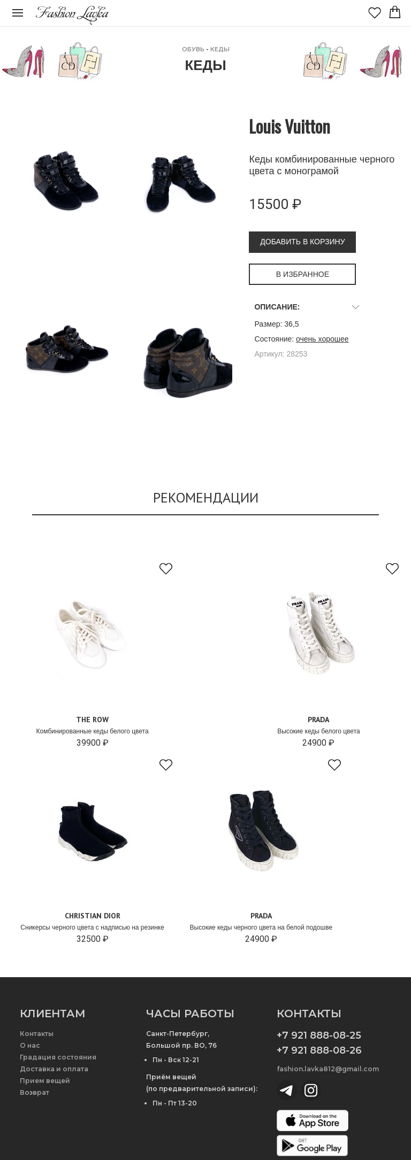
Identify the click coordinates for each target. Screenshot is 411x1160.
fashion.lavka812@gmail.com (328, 1069)
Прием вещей (45, 1081)
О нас (30, 1045)
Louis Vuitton (289, 125)
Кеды (220, 49)
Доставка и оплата (54, 1069)
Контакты (37, 1034)
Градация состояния (58, 1057)
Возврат (34, 1092)
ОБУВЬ (193, 49)
